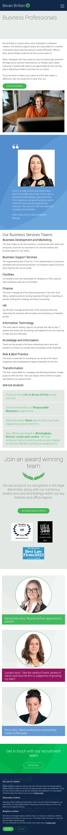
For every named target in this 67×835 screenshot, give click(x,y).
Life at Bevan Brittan (36, 394)
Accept (8, 829)
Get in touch (33, 765)
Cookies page (38, 793)
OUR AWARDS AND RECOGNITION (34, 511)
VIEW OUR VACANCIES (14, 86)
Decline (21, 829)
